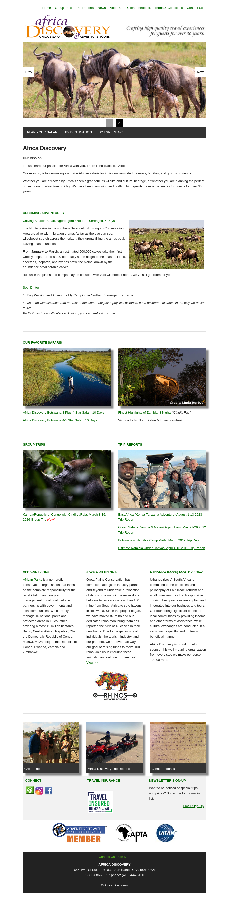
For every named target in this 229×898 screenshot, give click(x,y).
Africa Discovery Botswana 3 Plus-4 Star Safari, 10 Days (63, 412)
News (102, 8)
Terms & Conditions (169, 8)
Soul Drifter (31, 287)
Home (46, 8)
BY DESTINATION (77, 132)
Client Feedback (139, 8)
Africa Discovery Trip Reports (109, 769)
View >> (92, 662)
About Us (116, 8)
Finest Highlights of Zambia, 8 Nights (144, 412)
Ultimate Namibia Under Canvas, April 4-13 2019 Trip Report (161, 548)
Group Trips (63, 8)
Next (200, 72)
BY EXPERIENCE (111, 132)
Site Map (123, 857)
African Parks (32, 579)
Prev (28, 72)
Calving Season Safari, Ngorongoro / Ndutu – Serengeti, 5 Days (69, 221)
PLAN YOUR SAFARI (41, 132)
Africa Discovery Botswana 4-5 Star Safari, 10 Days (60, 420)
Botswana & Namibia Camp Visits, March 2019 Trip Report (160, 540)
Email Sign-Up (193, 806)
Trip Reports (85, 8)
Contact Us (195, 8)
